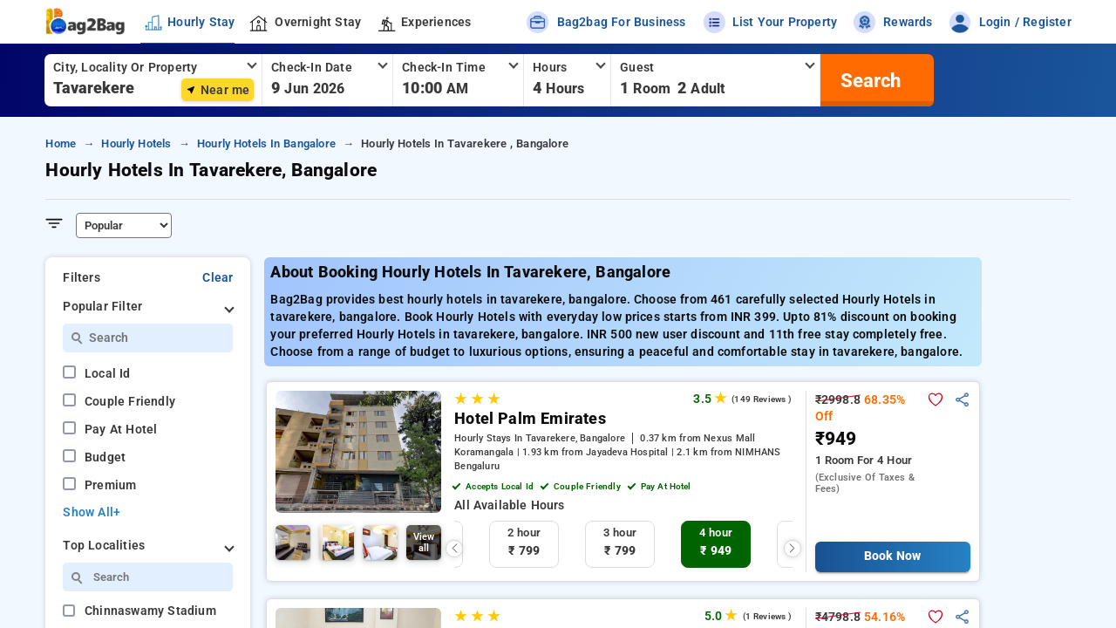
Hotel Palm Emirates (530, 418)
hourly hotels (136, 143)
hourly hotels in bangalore (266, 143)
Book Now (892, 556)
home (60, 143)
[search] (868, 80)
